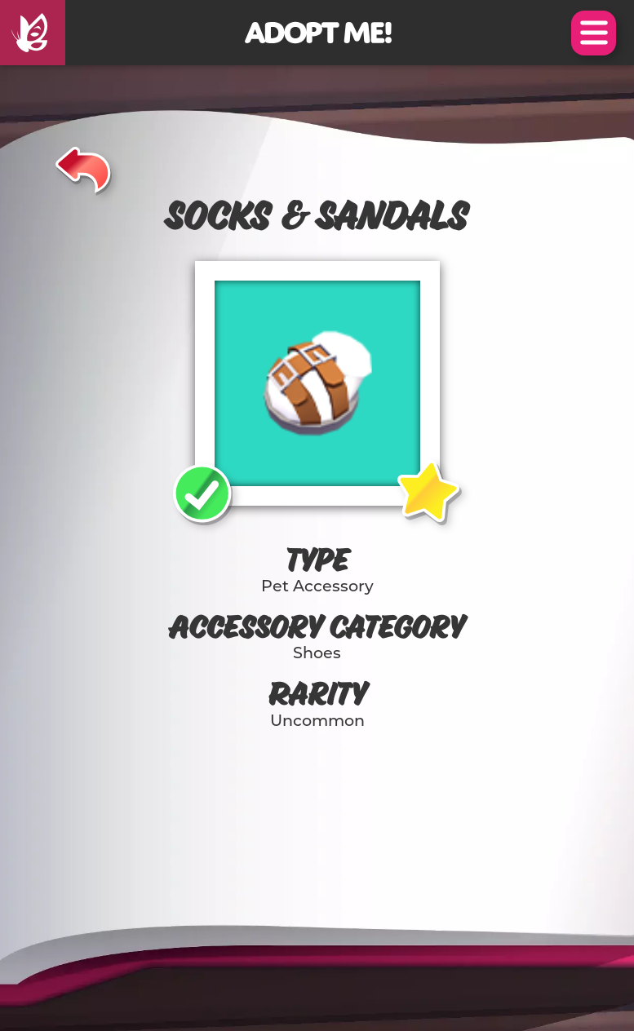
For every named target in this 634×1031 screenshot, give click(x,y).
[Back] (83, 167)
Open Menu (593, 33)
